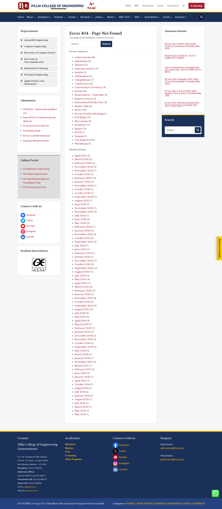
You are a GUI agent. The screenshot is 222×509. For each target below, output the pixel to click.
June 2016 (80, 373)
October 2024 (82, 189)
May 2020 (81, 279)
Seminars (80, 124)
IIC (183, 5)
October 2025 (82, 174)
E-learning (196, 5)
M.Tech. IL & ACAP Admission (36, 136)
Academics (43, 17)
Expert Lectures (84, 98)
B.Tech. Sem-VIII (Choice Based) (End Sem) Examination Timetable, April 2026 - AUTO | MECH (182, 105)
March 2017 (81, 365)
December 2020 (84, 260)
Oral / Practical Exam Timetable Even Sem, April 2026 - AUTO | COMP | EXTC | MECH (183, 69)
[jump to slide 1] (34, 268)
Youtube (120, 457)
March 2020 (82, 286)
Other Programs (73, 459)
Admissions (148, 5)
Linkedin (120, 469)
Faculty (71, 17)
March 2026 (82, 159)
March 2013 (82, 406)
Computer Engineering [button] (33, 46)
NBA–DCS (124, 17)
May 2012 (80, 410)
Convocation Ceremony (89, 87)
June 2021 (80, 249)
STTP (78, 132)
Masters (69, 448)
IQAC (136, 17)
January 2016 (82, 376)
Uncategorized (83, 139)
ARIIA (128, 5)
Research (85, 17)
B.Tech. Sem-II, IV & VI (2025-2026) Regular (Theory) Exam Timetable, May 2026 (183, 93)
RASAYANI (174, 503)
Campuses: (119, 503)
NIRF (136, 5)
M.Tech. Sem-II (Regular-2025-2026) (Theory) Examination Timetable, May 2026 (182, 81)
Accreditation (151, 17)
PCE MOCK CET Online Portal (36, 169)
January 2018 (82, 358)
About (30, 17)
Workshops (81, 143)
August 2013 (82, 399)
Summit (79, 136)
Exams (160, 5)
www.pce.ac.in (32, 490)
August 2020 (82, 271)
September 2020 (84, 268)
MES (27, 503)
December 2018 (84, 335)
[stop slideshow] (39, 270)
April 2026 (81, 155)
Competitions (82, 79)
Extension (180, 17)
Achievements (83, 57)
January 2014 (82, 395)
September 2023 (84, 196)
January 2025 (82, 181)
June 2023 (81, 204)
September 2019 (84, 305)
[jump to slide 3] (40, 268)
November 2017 (84, 361)
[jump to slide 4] (44, 268)
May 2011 (80, 414)
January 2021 (82, 256)
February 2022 (83, 226)
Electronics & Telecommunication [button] (32, 60)
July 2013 (80, 403)
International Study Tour (89, 102)
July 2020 (80, 275)
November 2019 (84, 298)
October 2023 (83, 193)
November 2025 (84, 170)
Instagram (121, 463)
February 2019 (83, 328)
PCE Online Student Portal (35, 174)
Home (21, 17)
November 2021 (84, 234)
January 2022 (83, 230)
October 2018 (82, 343)
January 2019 (82, 331)
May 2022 (80, 223)
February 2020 (83, 290)
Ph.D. (67, 451)
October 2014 (82, 384)
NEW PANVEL (145, 503)
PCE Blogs (80, 117)
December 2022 (84, 208)
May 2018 (80, 350)
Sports (78, 128)
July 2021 (80, 245)
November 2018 (84, 339)
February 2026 (83, 163)
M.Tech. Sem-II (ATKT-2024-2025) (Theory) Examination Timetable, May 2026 (182, 46)
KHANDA (161, 503)
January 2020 (83, 294)
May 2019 (80, 316)
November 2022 (84, 211)
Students (58, 17)
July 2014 (80, 391)
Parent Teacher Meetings (89, 113)
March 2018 (82, 354)
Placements (173, 5)
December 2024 (84, 185)
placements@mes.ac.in (172, 459)
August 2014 (82, 388)
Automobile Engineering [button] (34, 40)
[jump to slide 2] (37, 268)
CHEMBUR (198, 503)
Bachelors (70, 444)
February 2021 (83, 253)
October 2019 (82, 301)
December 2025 (84, 166)
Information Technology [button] (34, 68)
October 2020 (83, 264)
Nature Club (82, 106)
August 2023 (82, 200)
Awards (79, 72)
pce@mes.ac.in (29, 487)
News (78, 109)
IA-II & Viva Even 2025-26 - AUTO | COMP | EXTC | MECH (180, 57)
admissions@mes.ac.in (172, 448)
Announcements (84, 68)
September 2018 (84, 346)
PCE (20, 503)
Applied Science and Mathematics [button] (32, 82)
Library (98, 17)
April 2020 (81, 283)
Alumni (110, 17)
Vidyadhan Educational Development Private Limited (75, 503)
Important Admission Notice (36, 141)
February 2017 (83, 369)
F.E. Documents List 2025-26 (36, 126)
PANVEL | (131, 503)
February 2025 (83, 178)
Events (166, 17)
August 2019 (82, 309)
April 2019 (81, 320)
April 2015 (80, 380)
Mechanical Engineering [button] (34, 74)
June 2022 (81, 219)
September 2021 (84, 241)
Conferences (82, 83)
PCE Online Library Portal (34, 187)
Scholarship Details (32, 131)
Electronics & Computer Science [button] (38, 52)
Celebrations (82, 76)
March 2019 (82, 324)
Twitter (119, 451)
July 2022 (80, 215)
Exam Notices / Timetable (89, 94)
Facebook (121, 445)
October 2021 (82, 238)
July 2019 (80, 313)
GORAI (186, 503)
